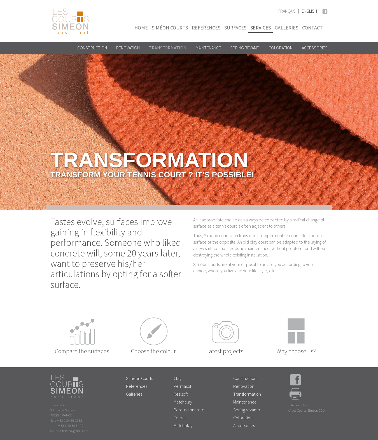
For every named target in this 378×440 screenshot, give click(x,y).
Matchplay (183, 425)
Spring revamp (244, 48)
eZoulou (302, 405)
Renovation (128, 48)
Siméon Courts (170, 27)
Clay (177, 378)
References (206, 27)
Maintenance (208, 48)
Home (141, 27)
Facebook (325, 10)
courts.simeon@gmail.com (69, 430)
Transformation (167, 48)
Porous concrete (189, 409)
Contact (312, 27)
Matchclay (183, 402)
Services (260, 27)
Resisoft (181, 394)
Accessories (315, 48)
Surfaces (235, 27)
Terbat (180, 417)
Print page (295, 395)
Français (287, 11)
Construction (92, 48)
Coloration (281, 48)
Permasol (182, 386)
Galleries (286, 27)
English (309, 11)
